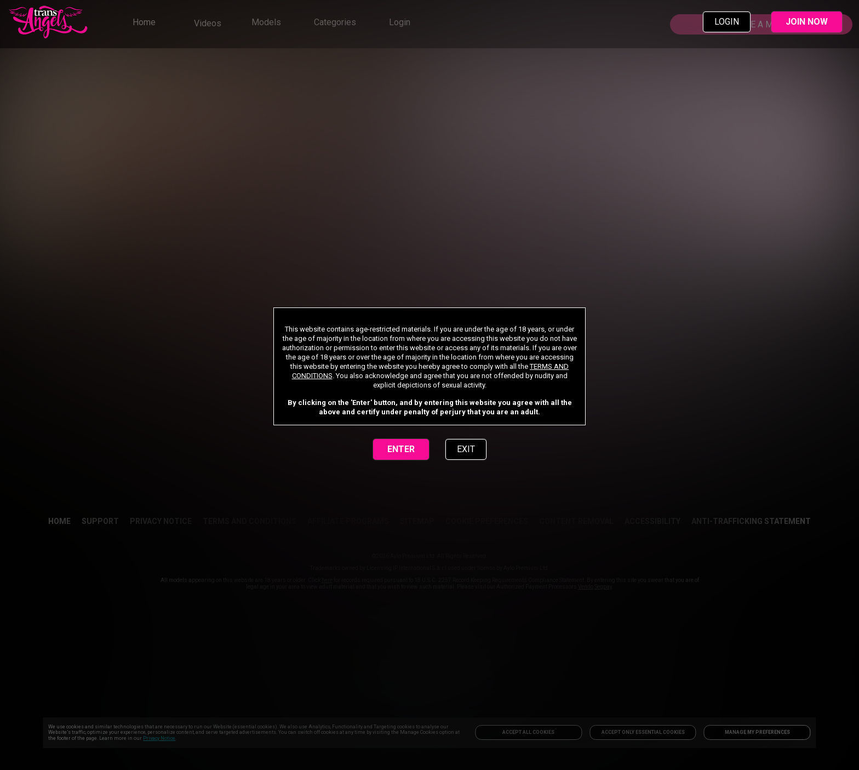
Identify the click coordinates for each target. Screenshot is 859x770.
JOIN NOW (807, 21)
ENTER (401, 449)
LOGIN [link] (726, 21)
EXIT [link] (466, 449)
